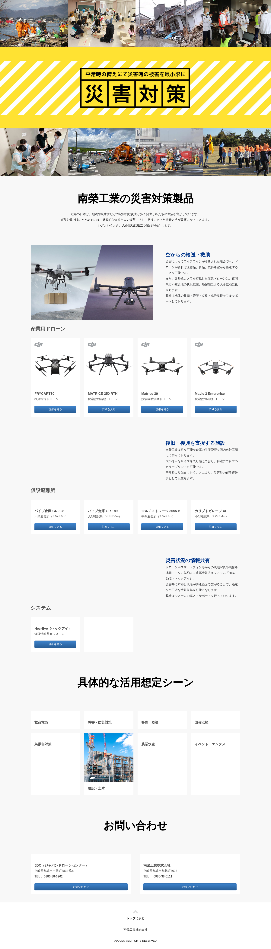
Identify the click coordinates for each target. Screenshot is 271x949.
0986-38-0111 (163, 876)
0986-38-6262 (53, 876)
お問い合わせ (81, 886)
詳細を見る (55, 409)
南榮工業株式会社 (135, 929)
